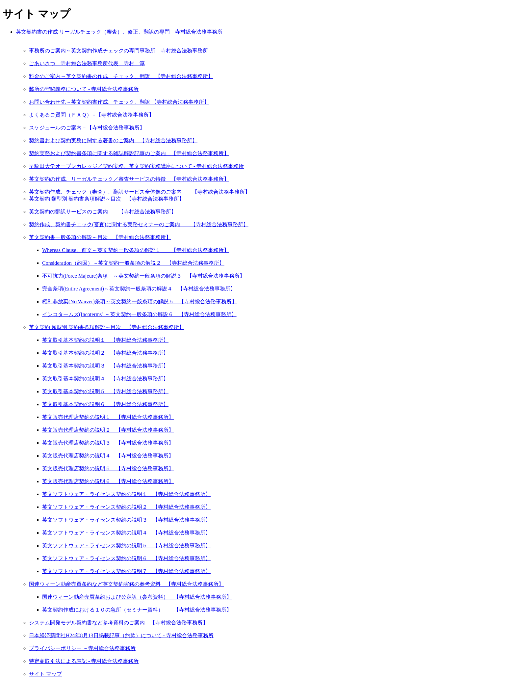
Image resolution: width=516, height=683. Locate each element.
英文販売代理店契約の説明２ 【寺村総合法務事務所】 (108, 430)
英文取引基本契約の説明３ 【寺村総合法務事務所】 (105, 366)
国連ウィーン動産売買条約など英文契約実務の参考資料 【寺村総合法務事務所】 (126, 584)
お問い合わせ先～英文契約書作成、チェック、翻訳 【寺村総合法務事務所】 (119, 102)
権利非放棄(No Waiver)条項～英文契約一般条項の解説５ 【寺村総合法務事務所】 (139, 301)
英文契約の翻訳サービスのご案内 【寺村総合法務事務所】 (102, 211)
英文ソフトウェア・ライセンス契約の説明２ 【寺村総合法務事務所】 (126, 507)
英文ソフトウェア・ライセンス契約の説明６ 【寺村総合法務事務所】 (126, 558)
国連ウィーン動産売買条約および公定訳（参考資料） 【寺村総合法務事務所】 (137, 597)
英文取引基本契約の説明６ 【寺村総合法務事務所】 (105, 404)
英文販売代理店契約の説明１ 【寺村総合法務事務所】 (108, 417)
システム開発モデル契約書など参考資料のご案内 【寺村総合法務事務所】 (118, 622)
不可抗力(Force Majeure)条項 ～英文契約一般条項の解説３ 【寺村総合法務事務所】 (143, 276)
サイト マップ (45, 674)
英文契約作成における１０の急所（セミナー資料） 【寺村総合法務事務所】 (137, 610)
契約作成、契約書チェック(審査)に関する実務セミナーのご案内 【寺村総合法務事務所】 (138, 224)
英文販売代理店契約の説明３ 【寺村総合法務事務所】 (108, 443)
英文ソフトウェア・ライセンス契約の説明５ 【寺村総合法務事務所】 (126, 545)
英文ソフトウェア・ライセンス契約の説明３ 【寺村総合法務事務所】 (126, 520)
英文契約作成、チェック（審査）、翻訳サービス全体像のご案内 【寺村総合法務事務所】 (139, 192)
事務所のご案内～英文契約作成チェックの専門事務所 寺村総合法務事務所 (118, 50)
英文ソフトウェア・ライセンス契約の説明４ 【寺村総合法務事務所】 (126, 532)
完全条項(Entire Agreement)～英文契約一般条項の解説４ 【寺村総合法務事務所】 (139, 288)
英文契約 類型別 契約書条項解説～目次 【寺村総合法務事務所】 (106, 199)
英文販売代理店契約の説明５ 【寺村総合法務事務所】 (108, 468)
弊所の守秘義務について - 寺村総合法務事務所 (84, 89)
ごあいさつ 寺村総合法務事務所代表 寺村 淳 (87, 63)
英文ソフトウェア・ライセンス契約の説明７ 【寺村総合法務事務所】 (126, 571)
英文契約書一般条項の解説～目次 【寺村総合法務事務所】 (100, 237)
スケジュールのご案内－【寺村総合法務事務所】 (87, 127)
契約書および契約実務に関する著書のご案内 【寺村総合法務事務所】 (113, 140)
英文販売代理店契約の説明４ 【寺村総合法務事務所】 (108, 455)
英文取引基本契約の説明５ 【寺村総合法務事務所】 (105, 391)
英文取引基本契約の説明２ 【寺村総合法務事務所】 (105, 353)
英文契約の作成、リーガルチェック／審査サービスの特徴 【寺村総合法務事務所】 (129, 179)
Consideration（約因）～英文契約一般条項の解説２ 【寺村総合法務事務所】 (133, 263)
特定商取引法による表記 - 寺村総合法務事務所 (84, 661)
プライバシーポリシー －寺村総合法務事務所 (82, 648)
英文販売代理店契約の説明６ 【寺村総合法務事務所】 (108, 481)
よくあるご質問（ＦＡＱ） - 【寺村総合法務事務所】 (91, 115)
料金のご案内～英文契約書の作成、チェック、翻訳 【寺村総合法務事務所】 (121, 76)
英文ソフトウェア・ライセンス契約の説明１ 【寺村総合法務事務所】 (126, 494)
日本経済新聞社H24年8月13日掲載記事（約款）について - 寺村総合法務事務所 (121, 635)
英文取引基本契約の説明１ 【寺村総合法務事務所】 (105, 340)
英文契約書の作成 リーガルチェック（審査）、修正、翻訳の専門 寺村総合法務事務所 (119, 32)
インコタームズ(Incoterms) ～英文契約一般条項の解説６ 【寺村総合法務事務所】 (139, 314)
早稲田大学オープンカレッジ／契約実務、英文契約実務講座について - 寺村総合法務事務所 (136, 166)
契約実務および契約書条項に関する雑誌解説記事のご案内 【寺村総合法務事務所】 (129, 153)
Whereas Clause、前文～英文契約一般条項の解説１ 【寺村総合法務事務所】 (135, 250)
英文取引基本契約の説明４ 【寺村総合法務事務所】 (105, 378)
